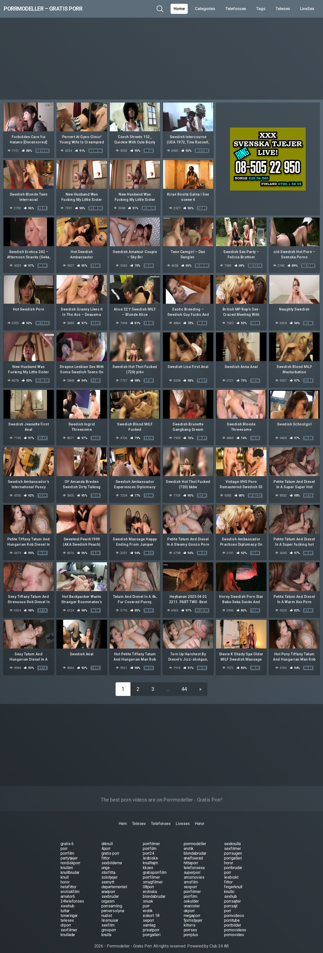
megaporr (192, 911)
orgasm (108, 897)
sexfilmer (232, 844)
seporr (148, 916)
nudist (106, 911)
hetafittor (68, 883)
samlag (149, 921)
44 (184, 685)
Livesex (183, 819)
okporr (189, 907)
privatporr (151, 926)
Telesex (283, 8)
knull (65, 873)
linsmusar (109, 916)
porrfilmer (151, 840)
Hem (123, 819)
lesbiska (150, 854)
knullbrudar (70, 868)
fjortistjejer (193, 916)
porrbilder (232, 921)
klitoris (190, 921)
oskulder (191, 897)
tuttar (65, 907)
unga (105, 864)
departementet (114, 883)
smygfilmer (153, 878)
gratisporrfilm (155, 868)
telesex (67, 916)
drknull (107, 840)
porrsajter (232, 897)
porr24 (148, 849)
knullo (229, 887)
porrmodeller (195, 840)
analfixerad (193, 854)
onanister (192, 902)
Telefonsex (235, 8)
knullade (68, 931)
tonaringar (69, 911)
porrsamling (111, 902)
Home (179, 8)
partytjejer (69, 854)
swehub (67, 902)
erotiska (150, 887)
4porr (106, 844)
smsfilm (191, 878)
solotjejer (109, 873)
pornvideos (234, 911)
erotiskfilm (70, 887)
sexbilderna (111, 859)
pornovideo (234, 931)
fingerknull (233, 883)
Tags (260, 8)
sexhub (230, 892)
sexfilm (108, 921)
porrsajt (230, 902)
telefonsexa (194, 864)
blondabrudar (195, 849)
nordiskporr (70, 859)
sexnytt (107, 878)
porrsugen (233, 849)
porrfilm (149, 844)
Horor (200, 819)
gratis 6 (67, 840)
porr (64, 844)
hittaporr (191, 859)
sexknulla (232, 840)
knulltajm (150, 859)
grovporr (108, 926)
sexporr (190, 883)
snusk (148, 897)
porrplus (191, 931)
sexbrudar (110, 892)
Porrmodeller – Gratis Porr (56, 9)
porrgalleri (233, 854)
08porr (148, 883)
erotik (189, 844)
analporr (108, 887)
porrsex (190, 926)
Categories (205, 8)
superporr (192, 868)
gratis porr (110, 849)
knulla (106, 931)
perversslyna (112, 907)
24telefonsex (72, 897)
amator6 (68, 892)
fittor (105, 854)
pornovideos (235, 926)
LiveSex (307, 8)
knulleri (67, 864)
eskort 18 (151, 911)
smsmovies (194, 873)
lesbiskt (231, 873)
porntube (231, 916)
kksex (148, 864)
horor (228, 859)
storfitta (108, 868)
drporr (66, 921)
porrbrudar (233, 864)
